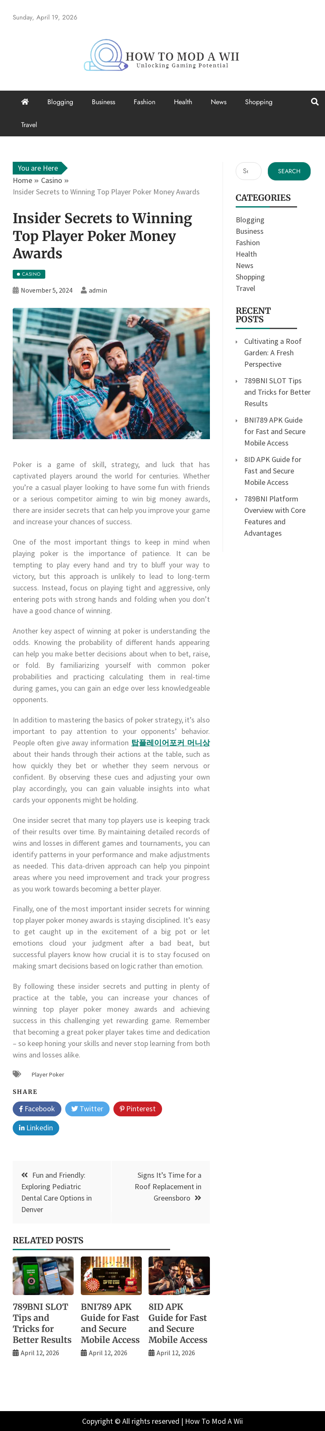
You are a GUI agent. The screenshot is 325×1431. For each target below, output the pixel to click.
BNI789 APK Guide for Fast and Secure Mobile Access (110, 1323)
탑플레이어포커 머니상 (170, 742)
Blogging (60, 102)
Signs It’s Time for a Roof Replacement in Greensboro (168, 1186)
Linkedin (36, 1128)
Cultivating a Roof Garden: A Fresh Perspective (273, 352)
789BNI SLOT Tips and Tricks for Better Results (42, 1323)
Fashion (144, 102)
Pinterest (138, 1109)
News (218, 102)
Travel (29, 125)
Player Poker (48, 1074)
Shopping (259, 102)
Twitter (87, 1109)
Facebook (37, 1109)
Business (103, 102)
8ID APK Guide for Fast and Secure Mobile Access (178, 1323)
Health (183, 102)
